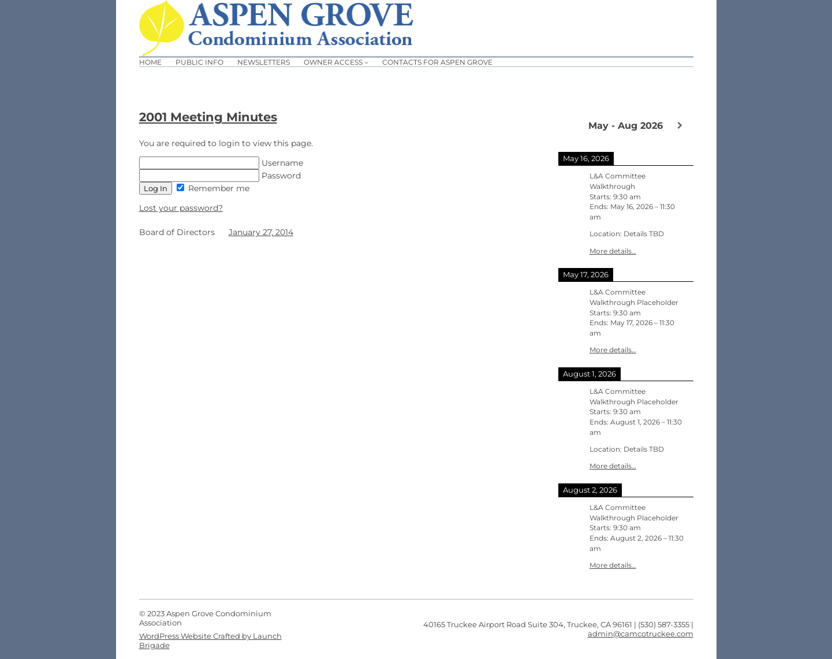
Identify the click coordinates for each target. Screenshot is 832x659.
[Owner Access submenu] (366, 62)
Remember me (213, 188)
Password (220, 175)
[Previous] (571, 125)
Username (221, 163)
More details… (613, 251)
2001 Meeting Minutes (208, 117)
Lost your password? (181, 208)
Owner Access (333, 62)
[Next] (679, 125)
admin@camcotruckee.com (640, 633)
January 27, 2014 (261, 232)
